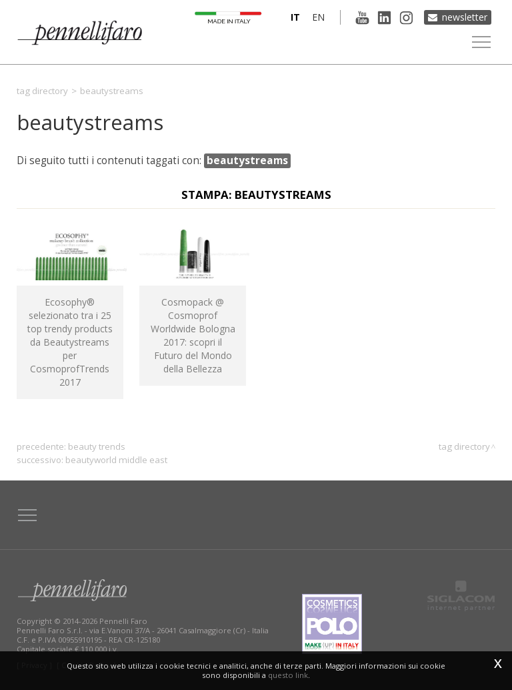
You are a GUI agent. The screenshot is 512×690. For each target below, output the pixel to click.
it (295, 17)
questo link (288, 675)
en (318, 17)
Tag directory (42, 91)
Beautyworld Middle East (116, 460)
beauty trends (96, 446)
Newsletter (464, 17)
